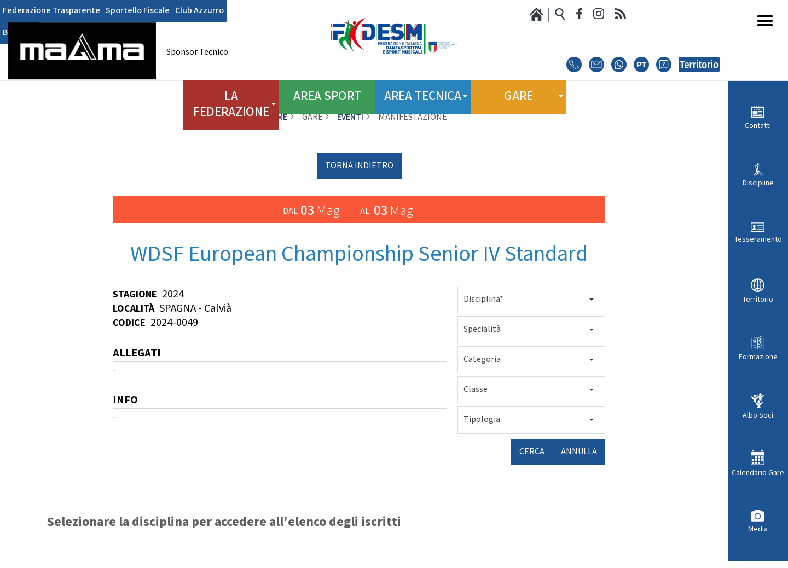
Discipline (758, 183)
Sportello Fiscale (138, 11)
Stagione (135, 294)
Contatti (758, 125)
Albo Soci (758, 415)
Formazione (758, 356)
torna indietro (359, 166)
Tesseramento (758, 239)
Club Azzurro (199, 11)
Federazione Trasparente (51, 11)
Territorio (758, 299)
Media (758, 529)
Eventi (350, 117)
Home (276, 117)
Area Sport (327, 92)
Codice (129, 323)
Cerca (531, 452)
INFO (125, 401)
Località (133, 308)
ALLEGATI (137, 354)
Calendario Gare (758, 472)
